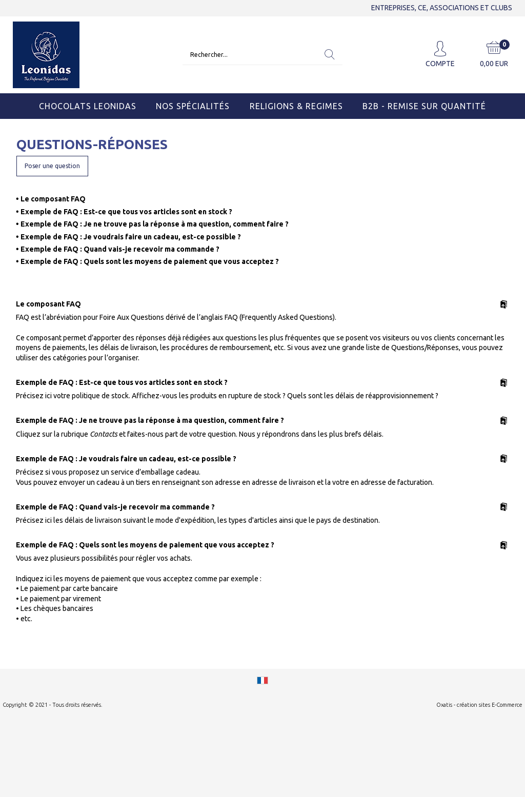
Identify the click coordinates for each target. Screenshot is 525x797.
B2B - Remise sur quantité (424, 106)
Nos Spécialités (193, 106)
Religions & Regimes (296, 106)
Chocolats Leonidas (87, 106)
